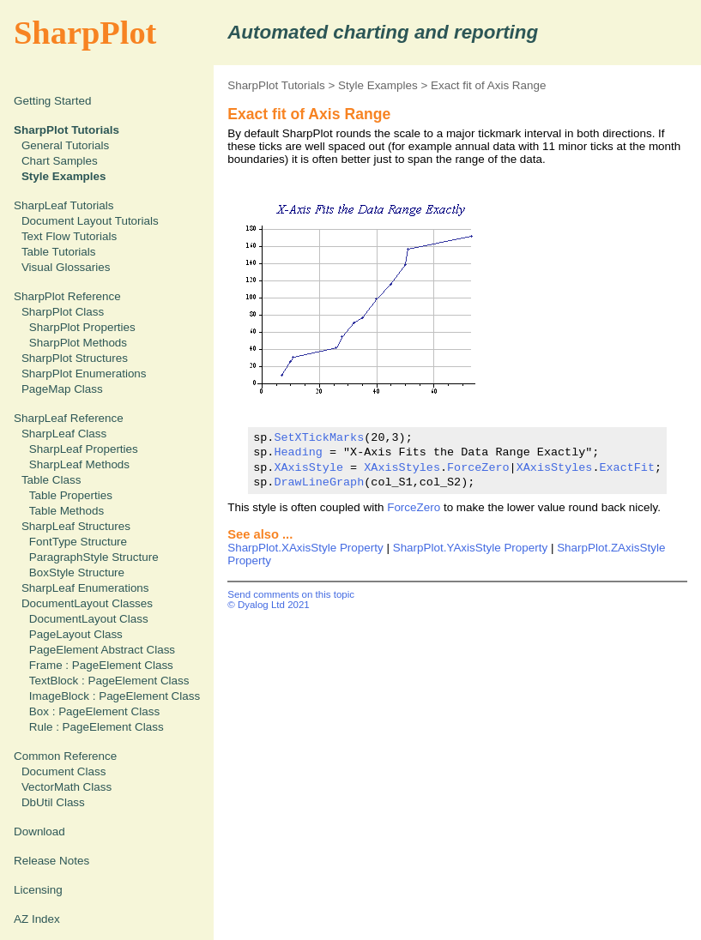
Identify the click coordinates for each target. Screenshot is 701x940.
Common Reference (65, 756)
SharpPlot (85, 33)
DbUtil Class (53, 802)
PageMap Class (62, 389)
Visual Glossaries (66, 267)
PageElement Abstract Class (102, 649)
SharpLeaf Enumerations (85, 587)
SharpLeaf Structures (75, 526)
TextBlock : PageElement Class (109, 680)
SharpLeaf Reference (69, 418)
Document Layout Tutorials (90, 220)
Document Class (63, 771)
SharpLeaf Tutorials (64, 205)
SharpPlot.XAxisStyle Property (305, 547)
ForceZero (478, 467)
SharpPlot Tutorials (276, 85)
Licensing (38, 889)
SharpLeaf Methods (79, 464)
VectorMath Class (66, 786)
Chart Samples (59, 160)
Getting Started (52, 100)
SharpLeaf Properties (83, 449)
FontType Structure (78, 541)
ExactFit (627, 467)
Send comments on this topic (290, 594)
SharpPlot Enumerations (84, 373)
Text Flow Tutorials (69, 236)
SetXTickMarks (319, 437)
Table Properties (70, 495)
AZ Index (37, 919)
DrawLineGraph (319, 482)
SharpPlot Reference (67, 296)
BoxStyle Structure (76, 572)
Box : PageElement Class (94, 711)
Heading (298, 452)
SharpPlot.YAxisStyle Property (470, 547)
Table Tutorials (58, 251)
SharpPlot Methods (78, 342)
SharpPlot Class (62, 311)
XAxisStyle (308, 467)
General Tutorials (65, 145)
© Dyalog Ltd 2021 (268, 605)
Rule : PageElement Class (96, 726)
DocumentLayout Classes (87, 603)
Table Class (51, 479)
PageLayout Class (76, 634)
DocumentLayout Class (88, 618)
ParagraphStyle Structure (94, 557)
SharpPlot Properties (82, 327)
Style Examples (378, 85)
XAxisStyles (402, 467)
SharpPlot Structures (74, 358)
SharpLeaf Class (63, 433)
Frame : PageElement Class (101, 665)
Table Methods (66, 510)
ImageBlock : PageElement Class (114, 696)
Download (39, 831)
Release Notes (51, 860)
